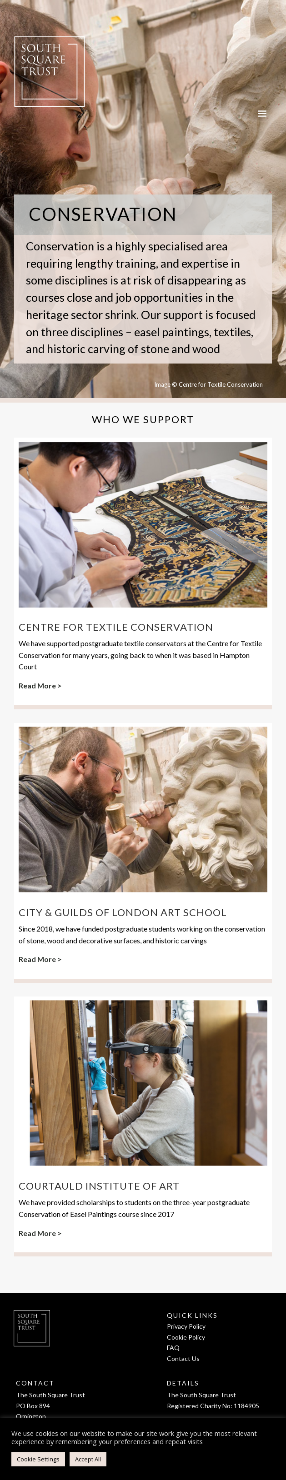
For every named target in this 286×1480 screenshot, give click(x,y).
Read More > (40, 685)
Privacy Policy (186, 1326)
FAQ (173, 1347)
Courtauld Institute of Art (99, 1186)
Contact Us (183, 1358)
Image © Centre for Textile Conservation (208, 384)
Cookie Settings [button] (38, 1459)
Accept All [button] (88, 1459)
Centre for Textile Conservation (116, 627)
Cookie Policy (186, 1337)
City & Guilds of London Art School (123, 912)
